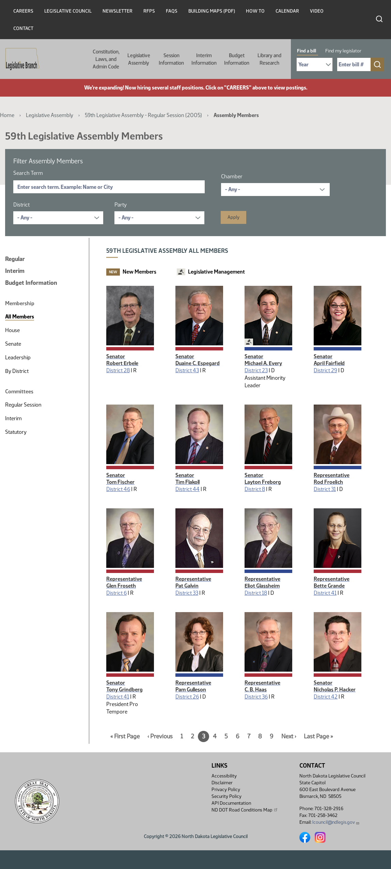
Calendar (287, 11)
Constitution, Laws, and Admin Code (106, 59)
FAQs (171, 11)
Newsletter (117, 11)
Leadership (18, 357)
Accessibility (224, 776)
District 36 (256, 696)
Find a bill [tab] (306, 51)
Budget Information (236, 59)
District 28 (118, 370)
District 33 (186, 593)
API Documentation (231, 803)
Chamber (232, 176)
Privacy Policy (226, 789)
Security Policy (226, 796)
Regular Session (23, 404)
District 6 (116, 593)
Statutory (16, 432)
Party (120, 204)
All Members (19, 316)
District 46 (118, 489)
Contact (23, 28)
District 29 (325, 370)
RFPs (149, 11)
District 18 (256, 593)
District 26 (187, 696)
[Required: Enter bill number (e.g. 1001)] (354, 64)
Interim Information (204, 59)
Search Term (28, 173)
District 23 (256, 370)
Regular (15, 259)
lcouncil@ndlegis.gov (336, 822)
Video (317, 11)
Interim (15, 271)
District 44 (187, 489)
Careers (23, 11)
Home (7, 115)
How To (255, 11)
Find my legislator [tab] (343, 51)
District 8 (255, 489)
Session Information (171, 59)
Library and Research (269, 59)
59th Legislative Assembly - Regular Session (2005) (143, 115)
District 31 (325, 489)
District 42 (326, 696)
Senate (13, 344)
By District (17, 371)
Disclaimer (222, 783)
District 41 (325, 593)
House (12, 330)
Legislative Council (68, 11)
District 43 (187, 370)
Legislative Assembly (138, 59)
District (21, 204)
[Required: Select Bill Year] (314, 64)
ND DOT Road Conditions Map (245, 810)
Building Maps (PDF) (211, 11)
